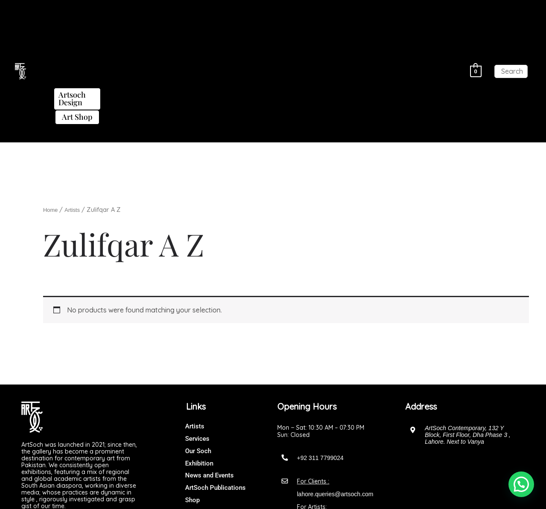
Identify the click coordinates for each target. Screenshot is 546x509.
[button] (89, 11)
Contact (272, 25)
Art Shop (230, 25)
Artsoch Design (394, 11)
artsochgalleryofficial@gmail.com (340, 414)
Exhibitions (172, 11)
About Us (89, 11)
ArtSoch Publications (312, 11)
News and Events (233, 11)
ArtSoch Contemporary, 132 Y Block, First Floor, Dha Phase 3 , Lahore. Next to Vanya (468, 330)
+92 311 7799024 (320, 353)
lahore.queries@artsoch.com (335, 389)
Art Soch (290, 493)
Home (51, 104)
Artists (128, 11)
